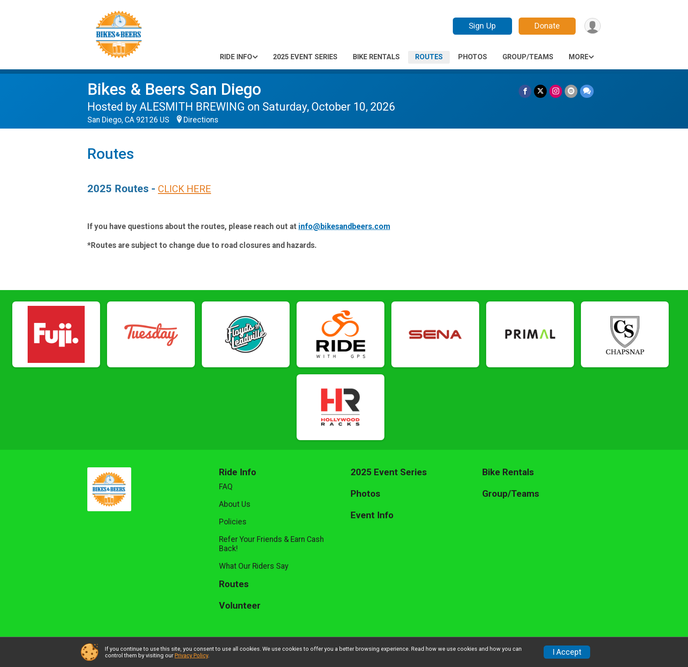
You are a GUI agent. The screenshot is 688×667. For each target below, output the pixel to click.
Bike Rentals (376, 57)
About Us (235, 504)
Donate (547, 25)
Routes (429, 57)
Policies (233, 521)
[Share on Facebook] (525, 91)
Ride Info (236, 57)
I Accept (566, 652)
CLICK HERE (184, 188)
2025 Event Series (305, 57)
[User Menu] (592, 26)
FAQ (226, 486)
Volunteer (240, 606)
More (578, 57)
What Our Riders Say (253, 566)
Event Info (372, 515)
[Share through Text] (587, 91)
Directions (201, 119)
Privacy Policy (191, 655)
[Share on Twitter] (540, 91)
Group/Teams (527, 57)
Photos (472, 57)
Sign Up (482, 25)
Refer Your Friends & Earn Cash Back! (271, 543)
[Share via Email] (571, 91)
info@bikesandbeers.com (344, 226)
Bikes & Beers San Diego (174, 89)
